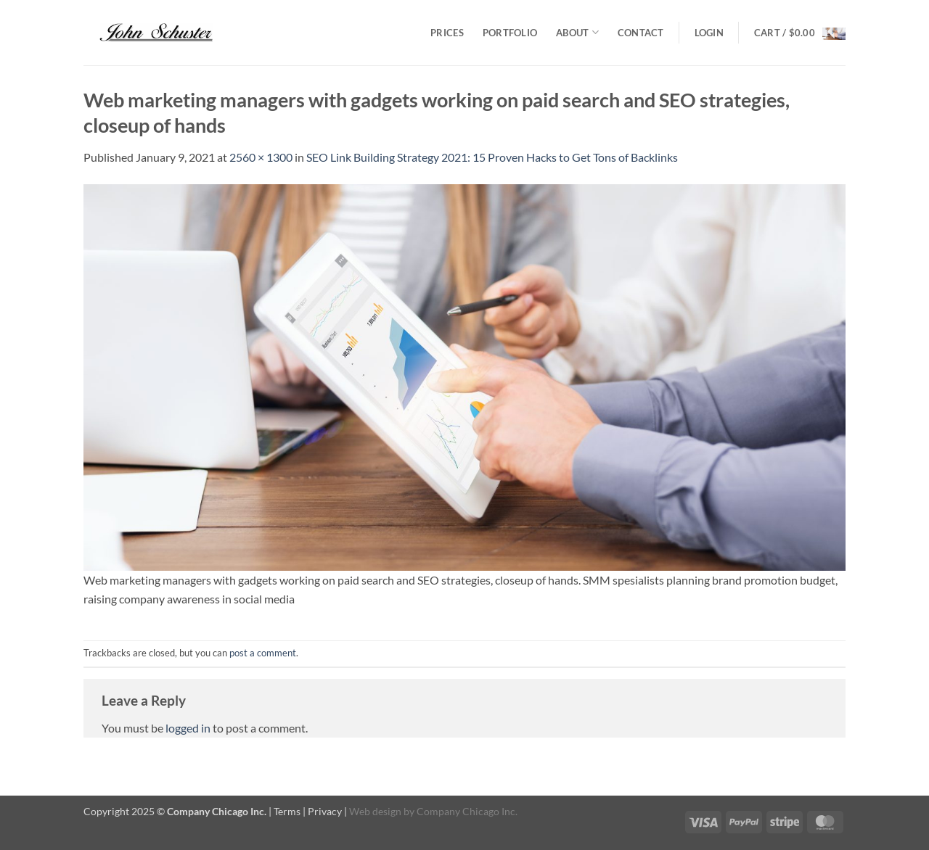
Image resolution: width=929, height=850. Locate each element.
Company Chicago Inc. (467, 811)
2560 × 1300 (260, 157)
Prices (447, 32)
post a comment (262, 653)
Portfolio (510, 32)
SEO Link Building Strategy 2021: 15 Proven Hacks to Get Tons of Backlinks (492, 157)
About (577, 32)
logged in (187, 728)
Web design (375, 811)
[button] (709, 32)
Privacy (325, 811)
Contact (641, 32)
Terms (287, 811)
